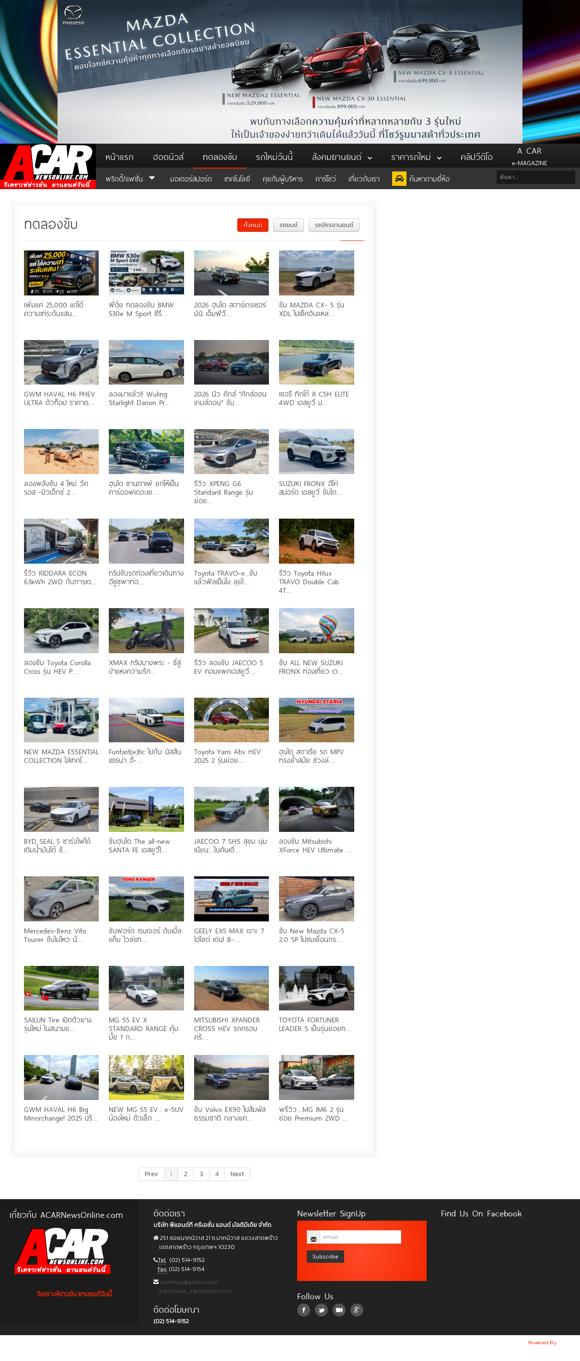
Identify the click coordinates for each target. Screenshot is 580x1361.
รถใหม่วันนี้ (274, 155)
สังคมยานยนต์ (342, 155)
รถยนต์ (288, 225)
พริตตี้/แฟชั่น (131, 178)
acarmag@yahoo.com (189, 1282)
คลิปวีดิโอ (477, 155)
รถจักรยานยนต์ (334, 225)
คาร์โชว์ (325, 178)
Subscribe (325, 1256)
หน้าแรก (119, 155)
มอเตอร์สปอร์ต (191, 178)
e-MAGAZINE (529, 156)
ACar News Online (48, 166)
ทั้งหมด (253, 225)
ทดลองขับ (220, 155)
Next (237, 1174)
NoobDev (569, 1342)
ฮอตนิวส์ (168, 155)
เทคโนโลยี (237, 178)
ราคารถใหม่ (416, 155)
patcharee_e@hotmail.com (194, 1291)
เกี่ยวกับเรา (364, 178)
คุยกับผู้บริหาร (283, 178)
